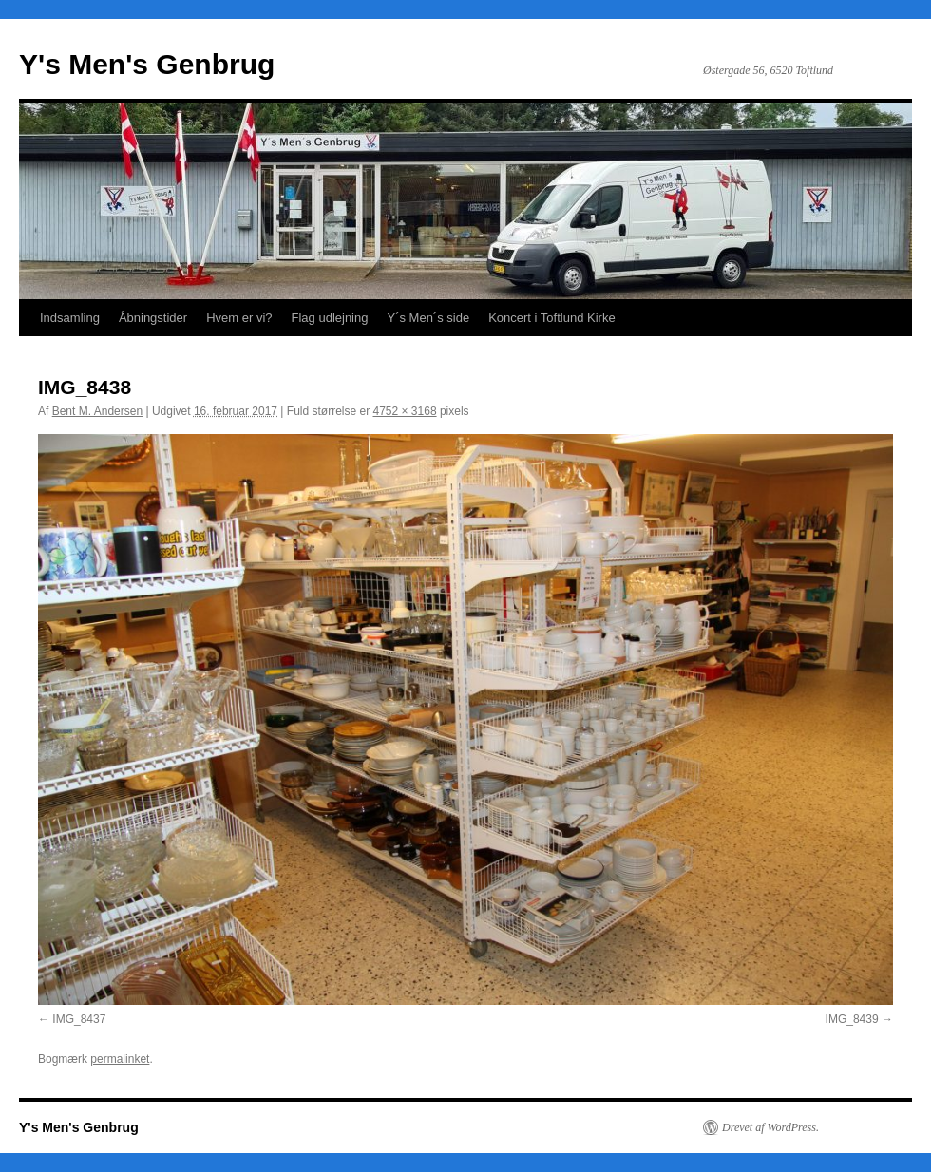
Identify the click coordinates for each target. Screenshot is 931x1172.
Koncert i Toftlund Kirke (551, 318)
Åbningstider (153, 318)
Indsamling (70, 318)
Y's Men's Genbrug (147, 64)
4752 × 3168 (405, 411)
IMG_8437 (78, 1019)
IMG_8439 (852, 1019)
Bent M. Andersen (97, 411)
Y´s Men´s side (428, 318)
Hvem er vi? (239, 318)
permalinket (119, 1059)
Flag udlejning (330, 318)
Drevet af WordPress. (770, 1127)
